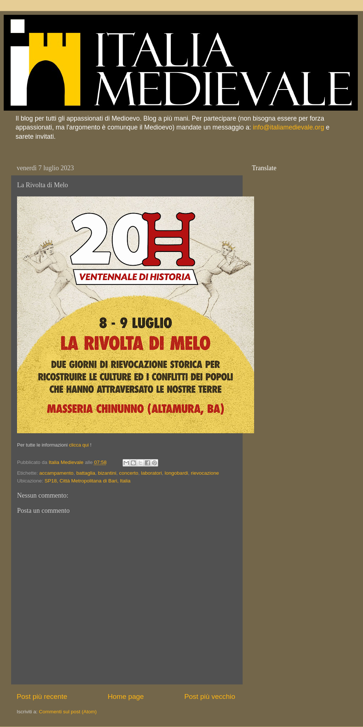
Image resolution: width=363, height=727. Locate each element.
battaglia (85, 473)
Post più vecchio (209, 696)
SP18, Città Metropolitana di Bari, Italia (87, 481)
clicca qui (79, 445)
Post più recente (42, 696)
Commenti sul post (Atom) (68, 711)
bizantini (107, 473)
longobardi (176, 473)
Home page (126, 696)
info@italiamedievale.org (288, 127)
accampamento (56, 473)
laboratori (151, 473)
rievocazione (205, 473)
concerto (128, 473)
